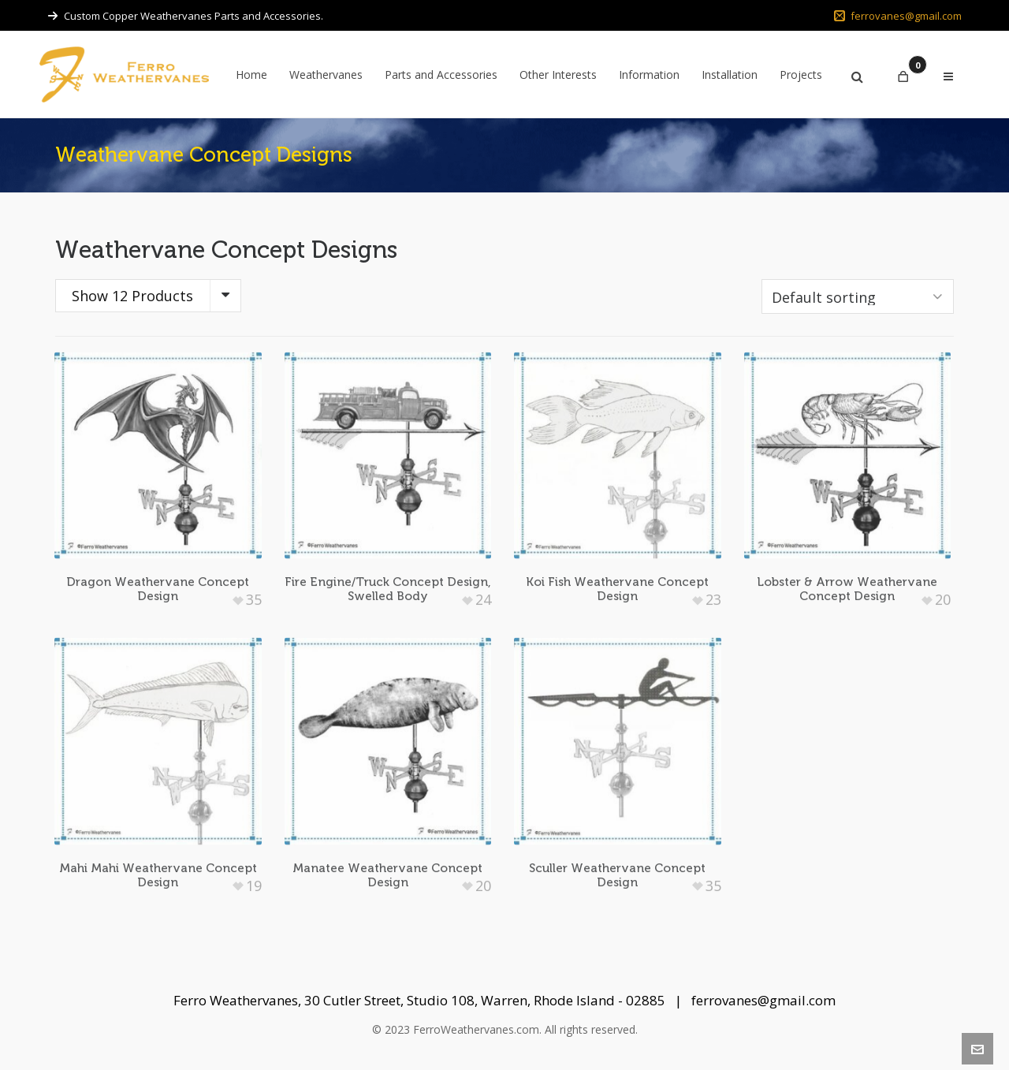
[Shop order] (857, 296)
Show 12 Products (132, 295)
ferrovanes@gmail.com (898, 16)
